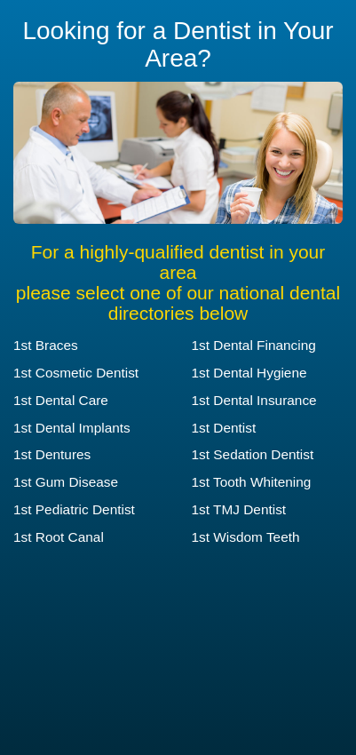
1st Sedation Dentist (253, 454)
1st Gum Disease (65, 481)
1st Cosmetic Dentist (75, 372)
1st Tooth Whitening (252, 481)
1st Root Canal (58, 536)
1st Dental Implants (72, 427)
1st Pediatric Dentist (74, 509)
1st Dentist (224, 427)
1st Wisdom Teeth (246, 536)
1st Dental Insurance (254, 400)
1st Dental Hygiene (249, 372)
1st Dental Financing (254, 345)
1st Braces (45, 345)
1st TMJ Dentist (239, 509)
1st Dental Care (60, 400)
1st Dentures (52, 454)
